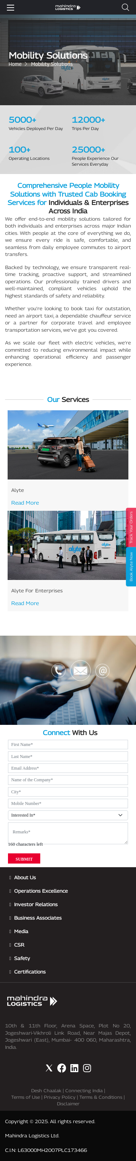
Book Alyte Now (131, 566)
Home (15, 64)
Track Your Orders (131, 528)
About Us (25, 877)
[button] (125, 7)
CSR (19, 945)
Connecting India (84, 1090)
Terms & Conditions (100, 1097)
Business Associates (38, 918)
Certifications (30, 972)
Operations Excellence (41, 891)
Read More (25, 502)
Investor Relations (36, 904)
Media (21, 931)
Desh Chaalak (46, 1090)
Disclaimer (68, 1103)
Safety (22, 958)
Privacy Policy (59, 1097)
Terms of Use (25, 1097)
